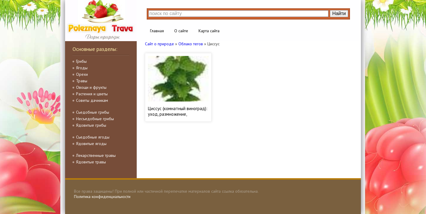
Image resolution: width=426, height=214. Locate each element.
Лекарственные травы (96, 155)
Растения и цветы (92, 93)
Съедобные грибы (92, 112)
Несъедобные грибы (95, 118)
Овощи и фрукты (91, 87)
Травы (81, 80)
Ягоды (82, 67)
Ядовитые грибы (91, 125)
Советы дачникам (92, 100)
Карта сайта (209, 30)
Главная (157, 30)
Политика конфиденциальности (102, 196)
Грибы (81, 61)
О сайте (181, 30)
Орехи (82, 74)
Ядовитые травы (91, 162)
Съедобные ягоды (92, 137)
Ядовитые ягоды (91, 143)
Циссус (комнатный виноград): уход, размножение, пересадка (177, 114)
